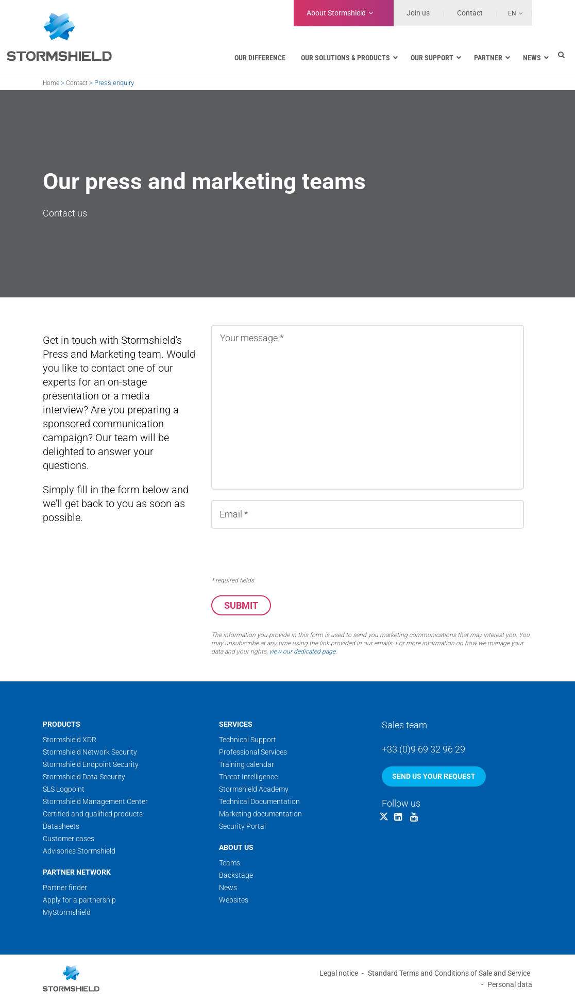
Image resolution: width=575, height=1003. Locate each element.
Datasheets (61, 827)
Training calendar (246, 765)
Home (51, 83)
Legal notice (338, 973)
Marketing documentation (260, 814)
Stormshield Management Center (95, 802)
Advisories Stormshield (79, 851)
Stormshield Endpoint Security (91, 765)
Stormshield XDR (69, 740)
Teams (229, 863)
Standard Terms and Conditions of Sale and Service (449, 973)
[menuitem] (510, 13)
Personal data (509, 985)
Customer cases (68, 839)
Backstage (236, 876)
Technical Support (247, 740)
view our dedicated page (302, 652)
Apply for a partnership (79, 900)
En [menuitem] (512, 13)
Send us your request (434, 777)
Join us (418, 13)
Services (235, 725)
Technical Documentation (259, 802)
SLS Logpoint (63, 789)
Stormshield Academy (254, 789)
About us (236, 848)
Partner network (77, 872)
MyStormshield (67, 913)
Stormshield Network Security (90, 752)
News (228, 888)
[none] (510, 13)
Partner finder (65, 888)
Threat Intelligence (248, 777)
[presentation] (289, 553)
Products (61, 725)
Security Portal (242, 827)
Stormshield (336, 13)
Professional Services (253, 752)
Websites (233, 900)
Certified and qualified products (93, 814)
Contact (77, 83)
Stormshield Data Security (84, 777)
